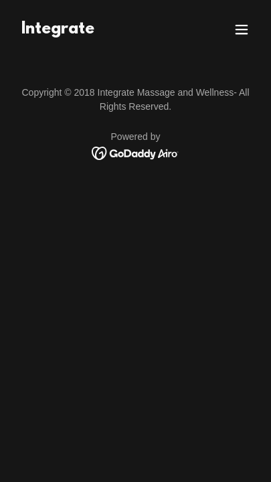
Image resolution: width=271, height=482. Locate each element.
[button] (241, 29)
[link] (57, 29)
